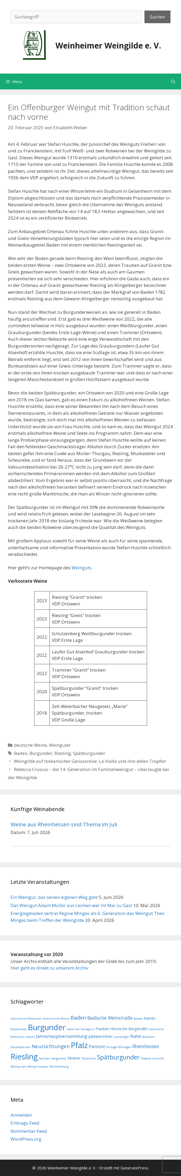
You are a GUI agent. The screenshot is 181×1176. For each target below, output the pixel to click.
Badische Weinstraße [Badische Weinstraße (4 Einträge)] (110, 1018)
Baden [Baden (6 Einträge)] (78, 1017)
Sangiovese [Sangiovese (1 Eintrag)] (58, 1058)
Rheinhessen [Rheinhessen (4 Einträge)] (145, 1046)
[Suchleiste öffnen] (173, 81)
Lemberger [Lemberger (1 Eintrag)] (121, 1037)
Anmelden (21, 1115)
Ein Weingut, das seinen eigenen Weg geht (54, 897)
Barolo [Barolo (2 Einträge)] (149, 1018)
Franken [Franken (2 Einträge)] (102, 1028)
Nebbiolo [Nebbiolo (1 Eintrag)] (148, 1037)
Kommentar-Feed (29, 1131)
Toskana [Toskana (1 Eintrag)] (145, 1058)
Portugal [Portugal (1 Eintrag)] (111, 1047)
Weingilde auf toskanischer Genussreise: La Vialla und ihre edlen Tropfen (90, 761)
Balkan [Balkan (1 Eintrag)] (138, 1018)
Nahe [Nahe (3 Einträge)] (135, 1036)
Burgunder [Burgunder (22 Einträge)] (47, 1027)
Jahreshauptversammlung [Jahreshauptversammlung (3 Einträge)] (61, 1036)
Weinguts (81, 568)
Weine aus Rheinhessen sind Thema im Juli (64, 824)
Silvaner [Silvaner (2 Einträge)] (74, 1058)
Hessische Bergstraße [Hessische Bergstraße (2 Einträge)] (129, 1028)
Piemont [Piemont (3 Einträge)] (97, 1046)
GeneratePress (134, 1167)
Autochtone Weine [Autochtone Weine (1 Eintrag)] (56, 1018)
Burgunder (40, 753)
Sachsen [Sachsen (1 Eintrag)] (44, 1058)
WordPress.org (26, 1139)
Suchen (157, 17)
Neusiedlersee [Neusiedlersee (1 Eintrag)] (21, 1047)
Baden (20, 753)
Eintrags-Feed (25, 1123)
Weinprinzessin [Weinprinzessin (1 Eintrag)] (37, 1066)
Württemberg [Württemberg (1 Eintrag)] (58, 1066)
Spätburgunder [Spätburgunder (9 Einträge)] (118, 1057)
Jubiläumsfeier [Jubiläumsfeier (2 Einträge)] (100, 1036)
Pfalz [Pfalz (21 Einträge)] (79, 1045)
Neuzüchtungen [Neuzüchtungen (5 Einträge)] (51, 1046)
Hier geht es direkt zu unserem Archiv (49, 968)
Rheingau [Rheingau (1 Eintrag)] (124, 1047)
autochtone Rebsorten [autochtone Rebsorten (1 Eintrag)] (26, 1018)
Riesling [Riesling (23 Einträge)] (24, 1056)
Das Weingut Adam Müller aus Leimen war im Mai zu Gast (71, 905)
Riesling (62, 753)
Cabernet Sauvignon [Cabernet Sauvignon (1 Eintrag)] (80, 1029)
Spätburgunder (89, 753)
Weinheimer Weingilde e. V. (108, 45)
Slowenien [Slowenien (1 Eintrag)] (89, 1058)
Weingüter (60, 745)
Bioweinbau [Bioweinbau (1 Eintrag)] (19, 1029)
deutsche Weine (30, 745)
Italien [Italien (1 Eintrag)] (30, 1037)
